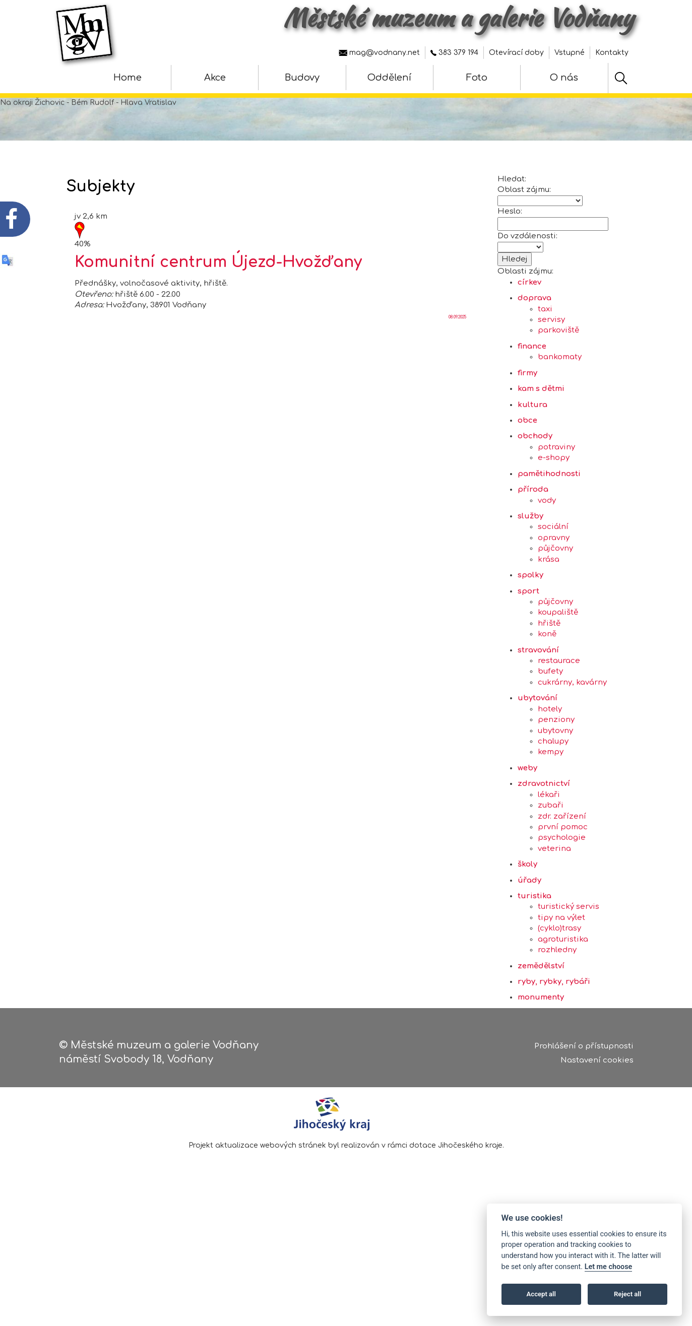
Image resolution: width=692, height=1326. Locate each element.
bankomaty (560, 402)
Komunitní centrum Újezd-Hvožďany (218, 307)
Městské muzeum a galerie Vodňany (458, 17)
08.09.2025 (457, 362)
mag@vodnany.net (379, 52)
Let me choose (609, 1267)
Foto (476, 78)
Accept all (541, 1294)
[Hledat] (621, 78)
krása (548, 604)
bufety (550, 716)
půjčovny (555, 593)
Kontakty (611, 52)
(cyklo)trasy (559, 973)
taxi (545, 354)
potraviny (556, 492)
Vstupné (569, 52)
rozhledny (557, 995)
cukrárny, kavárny (572, 727)
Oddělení (389, 78)
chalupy (553, 786)
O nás (564, 78)
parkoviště (558, 375)
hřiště (549, 668)
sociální (553, 572)
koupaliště (558, 657)
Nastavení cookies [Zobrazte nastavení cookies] (597, 1064)
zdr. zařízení (562, 861)
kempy (550, 797)
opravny (554, 582)
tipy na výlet (561, 962)
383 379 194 (454, 52)
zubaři (550, 850)
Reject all (627, 1294)
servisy (551, 365)
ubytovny (555, 775)
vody (547, 545)
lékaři (549, 839)
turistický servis (568, 952)
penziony (556, 765)
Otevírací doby (516, 52)
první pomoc (563, 872)
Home (127, 78)
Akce (215, 78)
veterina (554, 893)
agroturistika (563, 984)
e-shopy (554, 503)
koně (547, 679)
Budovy (302, 78)
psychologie (562, 883)
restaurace (559, 706)
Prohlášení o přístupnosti (584, 1050)
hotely (550, 754)
